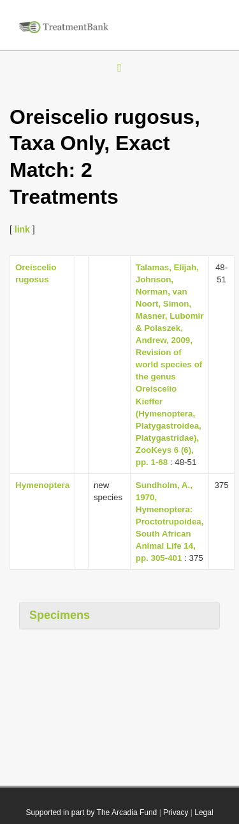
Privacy (175, 812)
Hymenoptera (42, 485)
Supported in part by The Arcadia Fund (91, 812)
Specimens (59, 615)
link (22, 229)
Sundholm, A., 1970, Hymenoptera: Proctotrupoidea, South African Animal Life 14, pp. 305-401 (170, 521)
